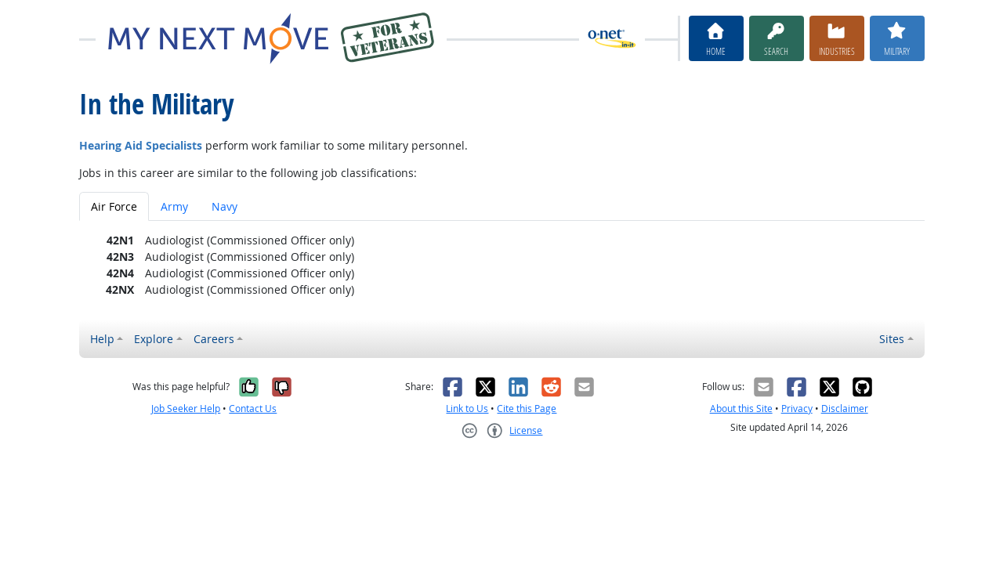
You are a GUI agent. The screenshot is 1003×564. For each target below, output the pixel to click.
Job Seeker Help (185, 408)
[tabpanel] (502, 265)
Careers (214, 338)
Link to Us (467, 408)
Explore (153, 338)
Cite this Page (526, 408)
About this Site (741, 408)
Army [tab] (174, 206)
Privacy (797, 408)
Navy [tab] (224, 206)
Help (102, 338)
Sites (891, 338)
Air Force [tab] (114, 206)
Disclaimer (844, 408)
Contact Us (253, 408)
